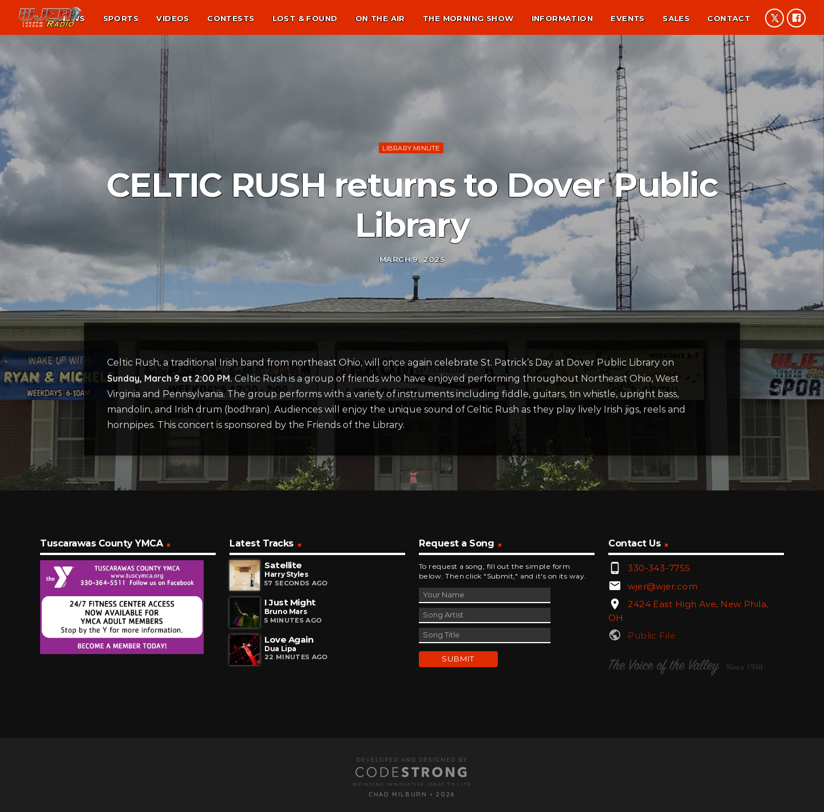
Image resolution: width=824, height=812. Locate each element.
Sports (120, 18)
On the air (380, 18)
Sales (676, 18)
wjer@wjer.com (663, 713)
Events (627, 18)
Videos (172, 18)
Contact (728, 18)
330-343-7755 (659, 695)
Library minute (410, 207)
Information (562, 18)
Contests (230, 18)
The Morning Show (468, 18)
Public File (651, 763)
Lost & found (305, 18)
